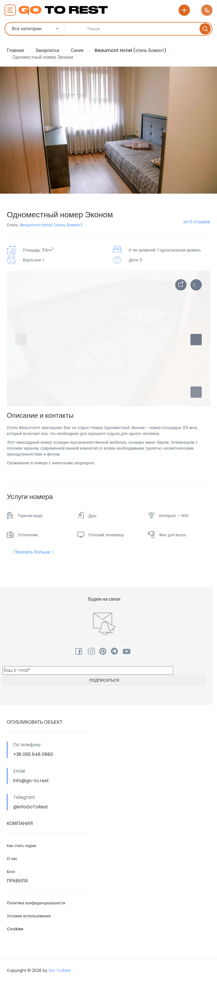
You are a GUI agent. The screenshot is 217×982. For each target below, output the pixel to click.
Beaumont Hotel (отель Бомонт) (130, 50)
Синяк (77, 50)
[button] (196, 392)
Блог (11, 871)
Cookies (15, 929)
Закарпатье (47, 50)
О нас (12, 858)
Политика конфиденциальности (36, 903)
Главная (15, 50)
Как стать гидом (21, 845)
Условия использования (29, 916)
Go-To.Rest (60, 970)
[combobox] (36, 29)
